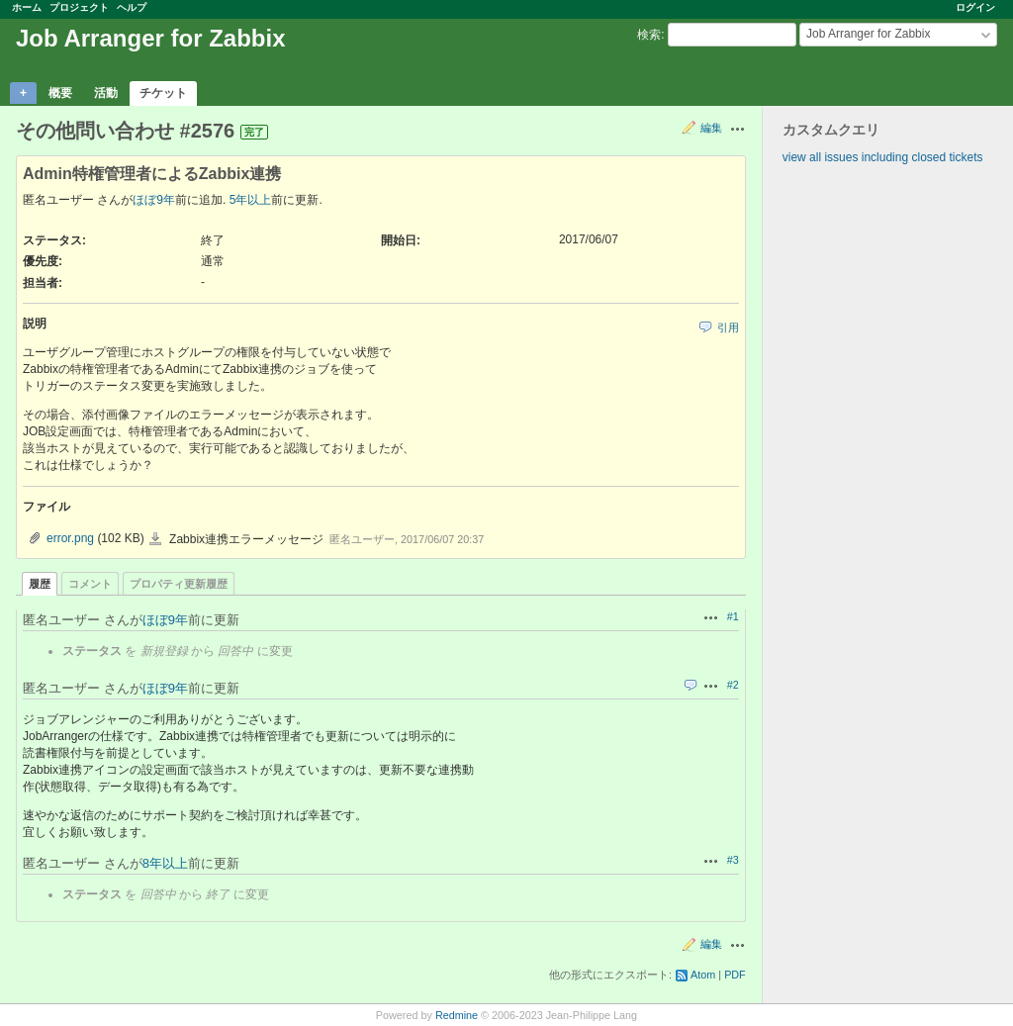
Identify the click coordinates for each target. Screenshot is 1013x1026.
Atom (703, 974)
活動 (106, 93)
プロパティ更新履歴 (179, 584)
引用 (728, 327)
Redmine (456, 1015)
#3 (733, 860)
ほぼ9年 (154, 200)
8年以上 (165, 863)
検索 (649, 35)
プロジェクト (79, 7)
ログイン (975, 7)
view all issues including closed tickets (883, 157)
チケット (163, 93)
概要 (60, 93)
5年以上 (251, 200)
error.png (70, 538)
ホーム (27, 7)
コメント (90, 584)
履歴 (39, 584)
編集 (711, 128)
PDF (735, 974)
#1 (733, 616)
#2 (733, 685)
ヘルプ (131, 7)
